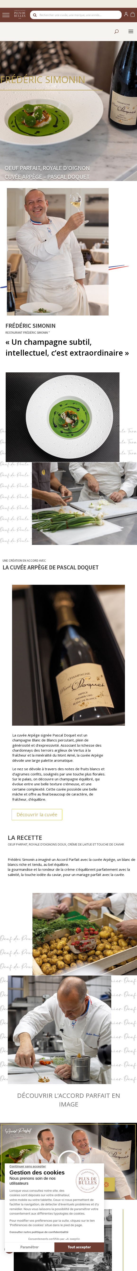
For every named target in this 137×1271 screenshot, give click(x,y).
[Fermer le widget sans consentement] (27, 1166)
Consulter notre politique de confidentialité (38, 1232)
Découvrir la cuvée (37, 814)
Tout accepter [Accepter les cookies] (79, 1247)
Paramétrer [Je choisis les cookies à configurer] (29, 1247)
